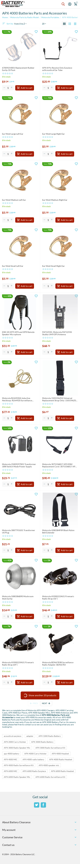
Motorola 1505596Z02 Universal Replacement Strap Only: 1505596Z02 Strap (59, 399)
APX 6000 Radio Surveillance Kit (50, 777)
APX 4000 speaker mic (49, 765)
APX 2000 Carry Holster (15, 742)
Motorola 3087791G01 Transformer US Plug (18, 531)
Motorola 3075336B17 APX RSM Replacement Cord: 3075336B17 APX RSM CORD (59, 465)
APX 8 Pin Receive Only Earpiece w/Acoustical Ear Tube (57, 69)
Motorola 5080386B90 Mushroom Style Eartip (18, 597)
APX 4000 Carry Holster (35, 753)
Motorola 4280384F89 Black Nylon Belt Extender (58, 531)
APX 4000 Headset (60, 753)
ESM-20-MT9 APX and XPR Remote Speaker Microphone (18, 333)
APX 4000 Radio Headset (60, 759)
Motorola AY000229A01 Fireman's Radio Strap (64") (18, 663)
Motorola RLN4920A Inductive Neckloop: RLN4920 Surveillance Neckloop (17, 399)
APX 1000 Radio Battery (50, 736)
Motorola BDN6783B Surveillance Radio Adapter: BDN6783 (57, 663)
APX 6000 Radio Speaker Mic (17, 777)
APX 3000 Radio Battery (42, 742)
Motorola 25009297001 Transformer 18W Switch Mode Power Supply (19, 465)
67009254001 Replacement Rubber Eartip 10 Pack (18, 69)
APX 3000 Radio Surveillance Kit (50, 747)
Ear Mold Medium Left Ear (14, 200)
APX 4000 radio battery (33, 759)
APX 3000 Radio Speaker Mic (17, 747)
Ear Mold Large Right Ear (53, 134)
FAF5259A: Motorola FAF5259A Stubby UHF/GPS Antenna (57, 333)
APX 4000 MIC (10, 759)
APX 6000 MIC (10, 771)
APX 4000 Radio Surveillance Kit (19, 765)
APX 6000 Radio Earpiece (34, 771)
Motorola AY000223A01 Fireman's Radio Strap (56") (58, 597)
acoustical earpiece (12, 736)
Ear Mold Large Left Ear (12, 134)
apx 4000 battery (11, 753)
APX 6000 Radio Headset (62, 771)
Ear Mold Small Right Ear (53, 266)
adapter (29, 736)
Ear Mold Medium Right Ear (54, 200)
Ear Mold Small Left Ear (12, 266)
